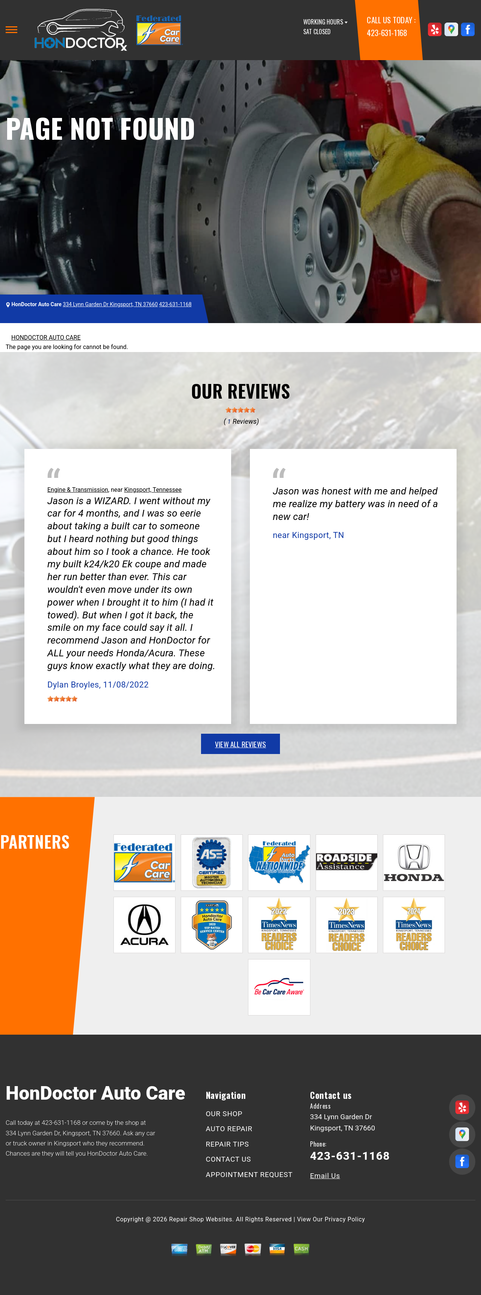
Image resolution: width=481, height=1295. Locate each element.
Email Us (325, 1175)
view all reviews (240, 744)
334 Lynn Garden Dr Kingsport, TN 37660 (110, 304)
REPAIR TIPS (227, 1144)
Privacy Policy (345, 1219)
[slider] (240, 410)
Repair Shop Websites (200, 1219)
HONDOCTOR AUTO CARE (45, 337)
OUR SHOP (224, 1113)
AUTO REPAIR (229, 1128)
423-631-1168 (387, 32)
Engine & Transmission (77, 489)
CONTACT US (228, 1159)
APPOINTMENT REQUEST (249, 1174)
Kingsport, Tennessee (153, 489)
